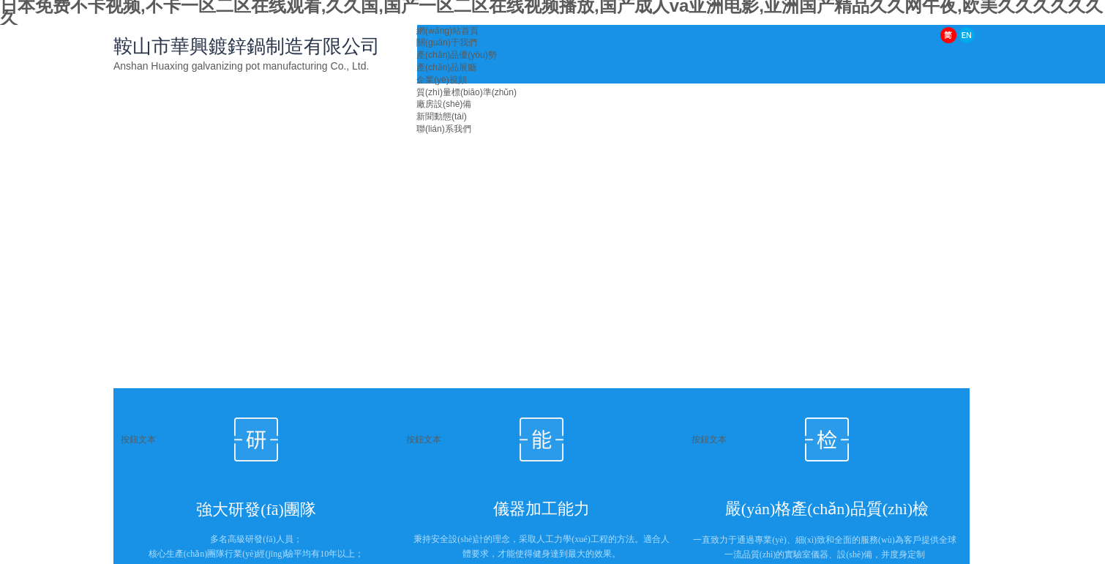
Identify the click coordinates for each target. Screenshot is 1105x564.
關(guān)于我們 (446, 42)
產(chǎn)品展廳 (446, 67)
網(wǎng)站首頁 (447, 31)
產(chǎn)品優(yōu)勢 (456, 55)
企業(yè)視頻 (441, 80)
